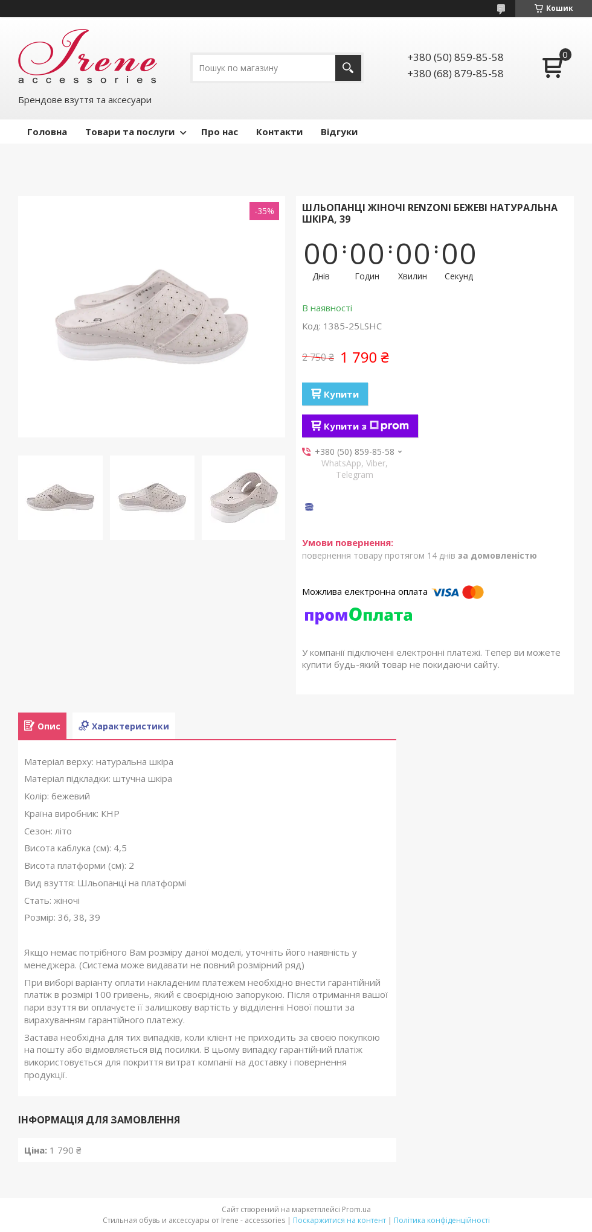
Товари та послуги (130, 131)
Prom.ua (356, 1209)
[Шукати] (348, 68)
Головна (47, 131)
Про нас (219, 131)
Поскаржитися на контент (339, 1220)
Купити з (366, 426)
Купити (341, 394)
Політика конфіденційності (442, 1220)
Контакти (279, 131)
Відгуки (339, 131)
